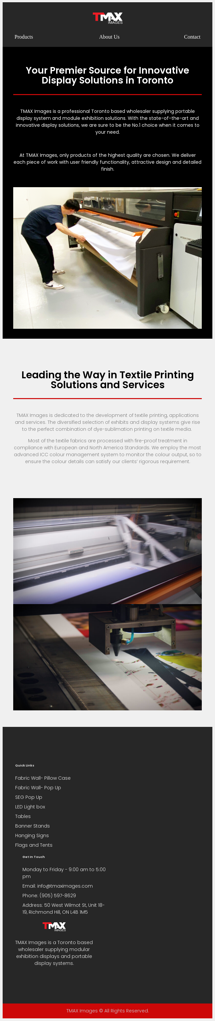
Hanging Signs (32, 835)
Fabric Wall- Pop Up (38, 787)
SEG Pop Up (28, 797)
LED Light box (30, 806)
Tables (23, 816)
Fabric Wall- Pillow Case (43, 778)
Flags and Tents (34, 845)
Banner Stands (32, 826)
